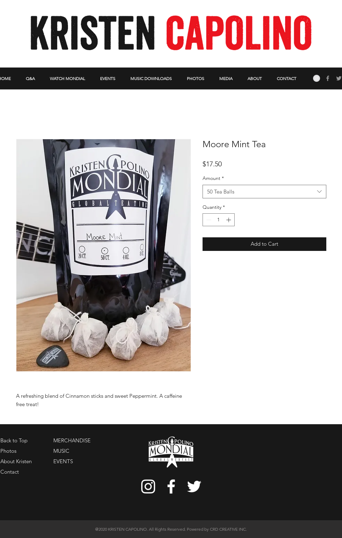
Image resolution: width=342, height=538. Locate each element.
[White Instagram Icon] (148, 486)
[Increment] (229, 220)
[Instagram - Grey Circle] (316, 78)
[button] (254, 78)
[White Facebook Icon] (171, 486)
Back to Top (14, 440)
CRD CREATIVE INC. (228, 529)
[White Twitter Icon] (194, 486)
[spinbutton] (218, 220)
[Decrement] (208, 220)
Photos (8, 451)
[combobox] (264, 191)
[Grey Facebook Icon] (327, 78)
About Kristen (16, 461)
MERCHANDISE (72, 440)
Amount (213, 178)
